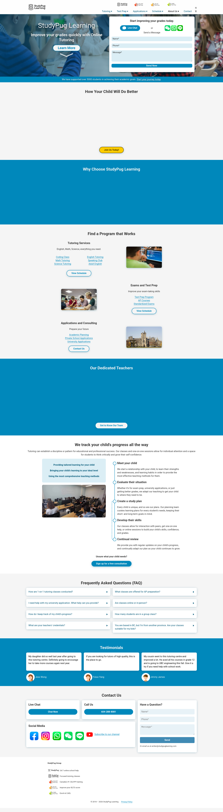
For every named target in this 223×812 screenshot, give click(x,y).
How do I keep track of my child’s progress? (50, 616)
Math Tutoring (63, 262)
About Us (172, 11)
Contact (188, 11)
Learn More (66, 48)
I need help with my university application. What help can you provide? (63, 605)
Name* (116, 39)
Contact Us (79, 351)
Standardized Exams (144, 306)
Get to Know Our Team (111, 427)
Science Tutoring (62, 266)
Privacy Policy (126, 806)
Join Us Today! (111, 152)
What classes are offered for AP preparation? (137, 594)
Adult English (95, 266)
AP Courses (144, 302)
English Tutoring (95, 259)
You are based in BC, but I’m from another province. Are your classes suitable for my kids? (149, 629)
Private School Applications (79, 340)
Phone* (116, 45)
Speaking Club (95, 262)
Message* (117, 52)
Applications (139, 11)
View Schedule (78, 275)
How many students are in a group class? (135, 616)
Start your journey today (149, 81)
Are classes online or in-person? (131, 605)
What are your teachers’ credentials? (46, 627)
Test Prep (122, 11)
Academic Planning (79, 337)
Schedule (156, 11)
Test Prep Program (144, 299)
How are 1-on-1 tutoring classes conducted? (50, 594)
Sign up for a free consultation (111, 566)
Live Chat (129, 28)
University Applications (78, 344)
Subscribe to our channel (106, 736)
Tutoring (106, 11)
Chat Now (53, 714)
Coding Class (62, 259)
